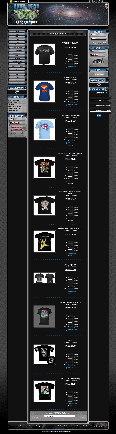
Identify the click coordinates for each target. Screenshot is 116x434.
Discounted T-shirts (17, 66)
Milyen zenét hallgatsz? (15, 100)
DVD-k (17, 37)
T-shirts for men (17, 45)
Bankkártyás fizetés (64, 426)
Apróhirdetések (13, 110)
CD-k (17, 34)
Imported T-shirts (17, 50)
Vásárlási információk (78, 426)
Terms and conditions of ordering (30, 426)
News (17, 31)
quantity (76, 55)
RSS (97, 426)
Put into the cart (72, 66)
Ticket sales (17, 74)
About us (14, 426)
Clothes (17, 55)
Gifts (17, 42)
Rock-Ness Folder (17, 72)
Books (17, 69)
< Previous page (35, 417)
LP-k (17, 39)
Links (53, 426)
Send (99, 115)
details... (70, 69)
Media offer (89, 426)
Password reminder (99, 64)
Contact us (46, 426)
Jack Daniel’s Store (17, 82)
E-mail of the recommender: (102, 100)
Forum (17, 80)
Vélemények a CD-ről (14, 108)
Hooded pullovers (17, 53)
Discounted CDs (17, 61)
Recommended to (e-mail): (103, 110)
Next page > (83, 417)
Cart (17, 77)
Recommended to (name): (103, 105)
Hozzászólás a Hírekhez (15, 106)
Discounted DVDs (17, 64)
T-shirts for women (17, 47)
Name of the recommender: (102, 96)
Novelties (17, 58)
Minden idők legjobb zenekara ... (14, 103)
